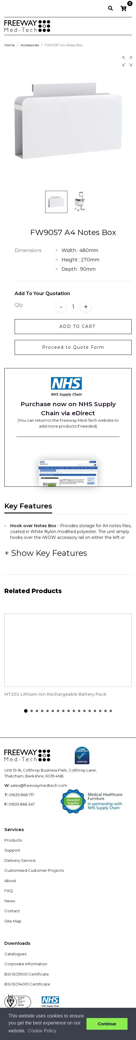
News (9, 900)
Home (9, 45)
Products (13, 840)
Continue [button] (107, 1024)
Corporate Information (25, 963)
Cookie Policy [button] (42, 1030)
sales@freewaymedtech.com (39, 785)
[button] (127, 61)
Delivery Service (20, 860)
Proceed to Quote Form (73, 347)
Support (12, 850)
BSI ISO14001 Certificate (27, 984)
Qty (19, 305)
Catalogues (15, 954)
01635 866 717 (21, 794)
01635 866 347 (21, 804)
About (10, 880)
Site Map (12, 921)
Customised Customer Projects (34, 870)
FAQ (8, 890)
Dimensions (28, 250)
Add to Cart (77, 326)
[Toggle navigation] (123, 26)
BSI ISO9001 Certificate (26, 974)
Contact (12, 910)
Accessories (30, 45)
